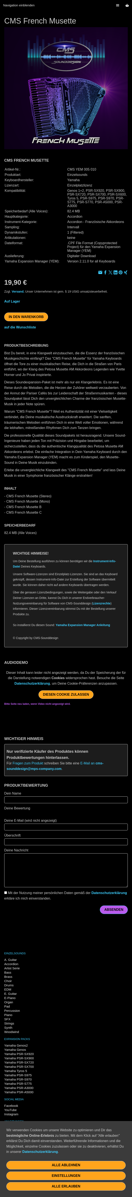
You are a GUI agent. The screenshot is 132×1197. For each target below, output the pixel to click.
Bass (7, 972)
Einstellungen (66, 1175)
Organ (8, 1002)
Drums (9, 985)
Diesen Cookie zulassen (66, 694)
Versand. (18, 291)
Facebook (11, 1105)
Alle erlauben (66, 1186)
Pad (7, 1006)
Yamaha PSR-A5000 (18, 1092)
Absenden (113, 909)
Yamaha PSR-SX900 (19, 1058)
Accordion (11, 964)
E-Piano (9, 998)
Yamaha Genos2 (16, 1045)
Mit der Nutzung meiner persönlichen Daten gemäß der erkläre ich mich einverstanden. (65, 895)
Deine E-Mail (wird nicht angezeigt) (30, 820)
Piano (8, 1015)
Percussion (12, 1010)
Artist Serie (12, 968)
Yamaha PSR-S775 (18, 1083)
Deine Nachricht (16, 850)
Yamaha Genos (15, 1049)
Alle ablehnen (66, 1165)
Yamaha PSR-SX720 (19, 1062)
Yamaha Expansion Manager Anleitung (83, 625)
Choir (8, 981)
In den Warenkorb (26, 317)
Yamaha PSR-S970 (18, 1079)
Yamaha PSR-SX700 (19, 1066)
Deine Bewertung (17, 808)
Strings (9, 1023)
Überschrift (12, 835)
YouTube (10, 1110)
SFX (7, 1019)
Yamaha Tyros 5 (15, 1071)
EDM (7, 989)
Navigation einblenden (18, 5)
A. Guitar (10, 960)
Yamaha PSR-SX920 (19, 1054)
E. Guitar (10, 993)
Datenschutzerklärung (32, 683)
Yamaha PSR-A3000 (18, 1088)
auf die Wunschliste (20, 327)
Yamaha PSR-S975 (18, 1075)
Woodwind (11, 1032)
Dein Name (12, 793)
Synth (8, 1027)
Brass (8, 976)
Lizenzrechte (102, 603)
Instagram (11, 1114)
